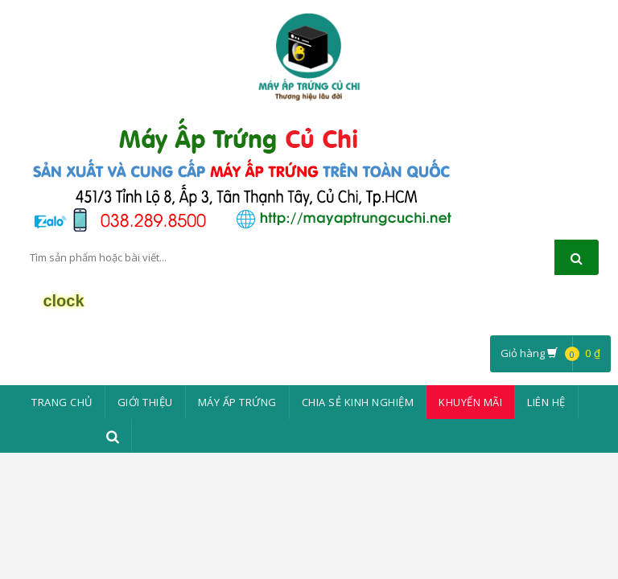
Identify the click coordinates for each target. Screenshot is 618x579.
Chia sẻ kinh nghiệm (358, 402)
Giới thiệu (145, 402)
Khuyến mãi (470, 402)
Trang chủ (62, 402)
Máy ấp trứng (237, 402)
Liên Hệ (546, 402)
